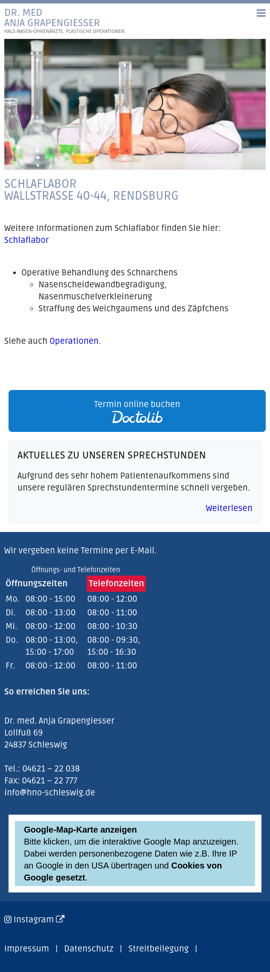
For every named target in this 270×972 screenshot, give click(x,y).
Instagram (39, 920)
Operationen (74, 341)
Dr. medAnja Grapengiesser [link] (64, 21)
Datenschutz (88, 949)
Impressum (26, 949)
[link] (135, 411)
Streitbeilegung (159, 949)
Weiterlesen (229, 508)
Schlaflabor (26, 240)
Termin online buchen (137, 411)
